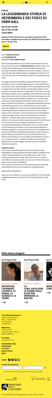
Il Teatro (5, 349)
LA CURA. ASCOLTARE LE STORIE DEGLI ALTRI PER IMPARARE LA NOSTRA (33, 292)
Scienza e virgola (10, 284)
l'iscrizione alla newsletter (36, 371)
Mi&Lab (5, 10)
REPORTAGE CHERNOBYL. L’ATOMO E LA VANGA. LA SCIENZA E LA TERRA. (9, 292)
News (4, 353)
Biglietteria (7, 351)
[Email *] (33, 367)
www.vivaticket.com (7, 340)
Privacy (36, 395)
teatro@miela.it (6, 324)
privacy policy (21, 371)
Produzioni (6, 346)
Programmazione (9, 344)
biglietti (6, 46)
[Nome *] (12, 367)
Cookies (41, 395)
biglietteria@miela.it (8, 334)
